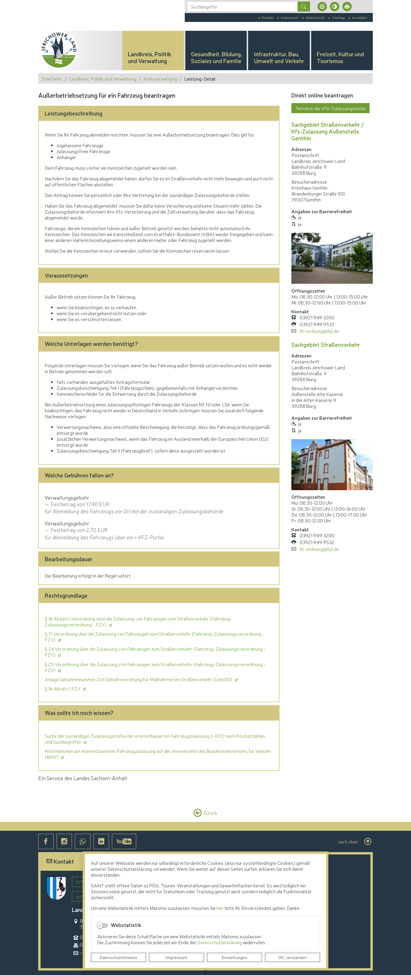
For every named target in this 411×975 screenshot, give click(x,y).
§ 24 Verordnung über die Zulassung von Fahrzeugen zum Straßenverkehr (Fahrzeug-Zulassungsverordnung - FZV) (155, 651)
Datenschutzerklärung (220, 942)
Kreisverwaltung (160, 78)
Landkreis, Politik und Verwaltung (102, 78)
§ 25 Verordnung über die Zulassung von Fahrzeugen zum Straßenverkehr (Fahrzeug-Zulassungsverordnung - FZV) (155, 667)
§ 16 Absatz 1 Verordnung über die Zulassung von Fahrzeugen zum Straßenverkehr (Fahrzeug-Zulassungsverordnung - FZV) (138, 621)
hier (220, 908)
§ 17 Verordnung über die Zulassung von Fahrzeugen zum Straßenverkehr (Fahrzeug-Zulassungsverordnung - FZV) (154, 636)
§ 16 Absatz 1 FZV (63, 688)
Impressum (176, 957)
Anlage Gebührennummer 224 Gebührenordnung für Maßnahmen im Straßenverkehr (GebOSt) (139, 679)
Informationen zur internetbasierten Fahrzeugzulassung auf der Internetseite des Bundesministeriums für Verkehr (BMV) (158, 754)
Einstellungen (234, 957)
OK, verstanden (292, 957)
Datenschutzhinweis (118, 957)
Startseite (52, 78)
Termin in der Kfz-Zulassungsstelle (330, 108)
